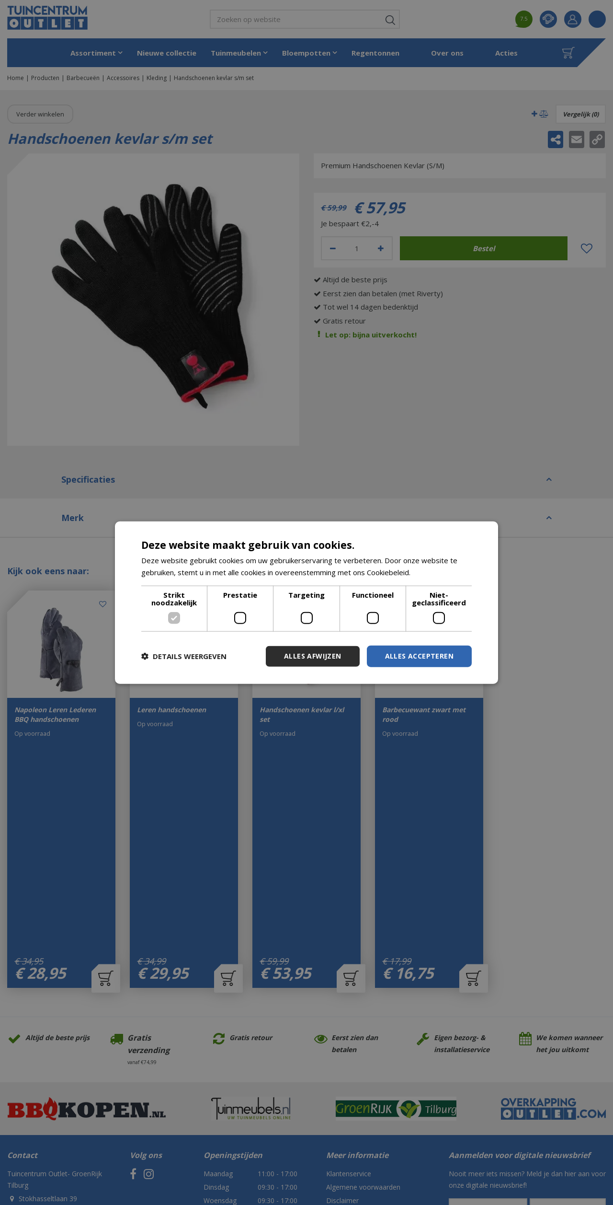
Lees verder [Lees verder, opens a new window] (432, 572)
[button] (184, 656)
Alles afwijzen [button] (312, 655)
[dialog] (306, 602)
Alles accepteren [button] (419, 655)
